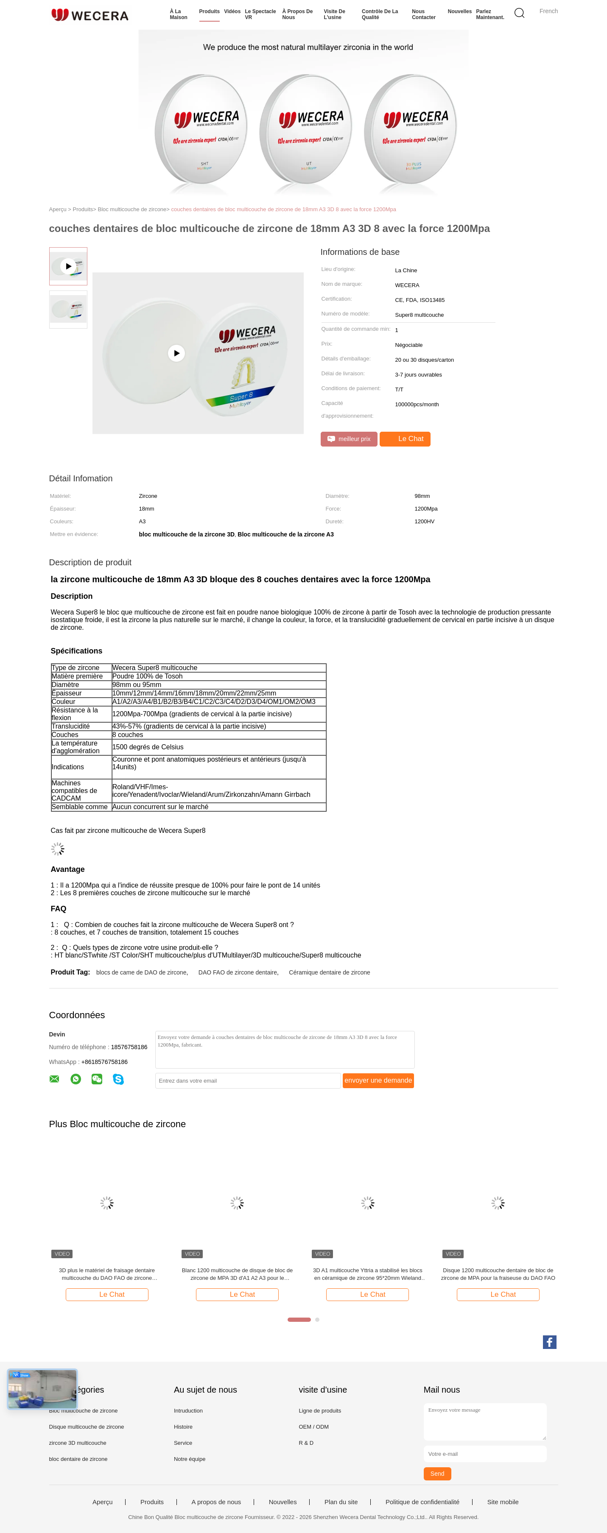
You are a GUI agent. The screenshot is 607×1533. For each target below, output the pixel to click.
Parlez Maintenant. (490, 14)
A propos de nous (216, 1502)
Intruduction (188, 1410)
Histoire (183, 1427)
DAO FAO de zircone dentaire (238, 972)
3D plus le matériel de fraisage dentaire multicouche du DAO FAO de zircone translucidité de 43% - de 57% (107, 1274)
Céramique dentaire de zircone (329, 972)
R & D (306, 1443)
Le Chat (406, 439)
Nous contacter (424, 14)
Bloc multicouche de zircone (83, 1410)
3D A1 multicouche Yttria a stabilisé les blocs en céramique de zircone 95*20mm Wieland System (367, 1274)
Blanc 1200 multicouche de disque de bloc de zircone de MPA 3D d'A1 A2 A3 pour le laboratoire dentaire (237, 1274)
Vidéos (232, 11)
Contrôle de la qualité (380, 14)
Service (183, 1443)
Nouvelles (460, 11)
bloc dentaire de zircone (78, 1459)
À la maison (178, 14)
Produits (209, 11)
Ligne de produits (320, 1410)
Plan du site (341, 1502)
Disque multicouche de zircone (86, 1427)
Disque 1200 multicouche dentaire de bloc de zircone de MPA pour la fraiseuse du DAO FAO (498, 1274)
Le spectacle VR (260, 14)
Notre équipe (189, 1459)
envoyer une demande (378, 1080)
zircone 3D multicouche (77, 1443)
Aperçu (102, 1502)
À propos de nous (297, 14)
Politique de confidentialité (422, 1502)
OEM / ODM (314, 1427)
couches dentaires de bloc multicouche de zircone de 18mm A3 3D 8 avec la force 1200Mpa (283, 209)
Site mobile (503, 1502)
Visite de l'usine (334, 14)
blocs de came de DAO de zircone (141, 972)
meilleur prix (349, 439)
